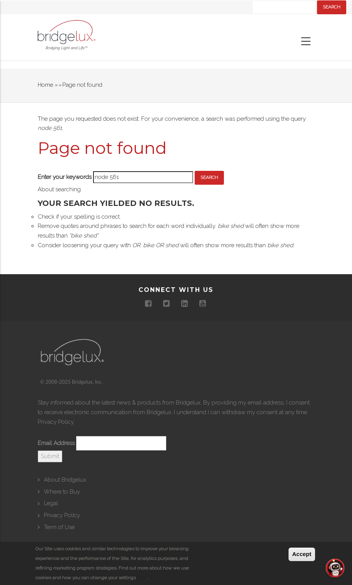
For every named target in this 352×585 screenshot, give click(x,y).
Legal (51, 503)
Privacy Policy (55, 421)
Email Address (56, 443)
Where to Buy (62, 491)
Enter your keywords (65, 177)
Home (45, 84)
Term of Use (59, 527)
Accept (301, 554)
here (142, 577)
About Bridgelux (65, 479)
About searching (59, 189)
